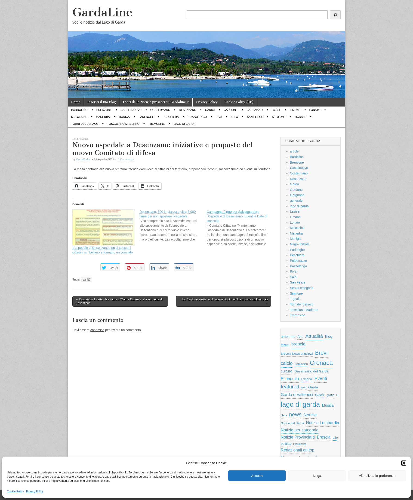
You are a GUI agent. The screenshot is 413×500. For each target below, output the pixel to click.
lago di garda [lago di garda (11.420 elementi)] (300, 404)
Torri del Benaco (84, 123)
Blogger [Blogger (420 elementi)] (285, 344)
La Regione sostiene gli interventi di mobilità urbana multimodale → (225, 301)
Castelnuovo (131, 110)
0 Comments (126, 159)
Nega (317, 476)
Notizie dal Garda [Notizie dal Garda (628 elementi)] (292, 423)
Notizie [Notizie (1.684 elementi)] (310, 414)
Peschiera (171, 117)
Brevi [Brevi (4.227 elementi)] (321, 353)
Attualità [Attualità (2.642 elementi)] (314, 336)
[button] (403, 463)
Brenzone (104, 110)
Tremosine (156, 123)
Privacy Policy (34, 491)
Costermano (160, 110)
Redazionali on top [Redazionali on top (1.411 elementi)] (297, 450)
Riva (219, 117)
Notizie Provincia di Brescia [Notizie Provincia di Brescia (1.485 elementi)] (305, 437)
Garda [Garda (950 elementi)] (313, 387)
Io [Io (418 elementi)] (337, 395)
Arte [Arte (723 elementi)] (300, 336)
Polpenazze (298, 260)
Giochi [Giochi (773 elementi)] (319, 395)
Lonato (315, 110)
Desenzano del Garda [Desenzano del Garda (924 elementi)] (311, 371)
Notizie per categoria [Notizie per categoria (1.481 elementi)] (299, 430)
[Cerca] (335, 14)
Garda (210, 110)
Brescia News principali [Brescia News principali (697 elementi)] (297, 353)
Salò (234, 117)
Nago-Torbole (299, 244)
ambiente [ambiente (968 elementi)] (288, 336)
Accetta (257, 476)
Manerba (103, 117)
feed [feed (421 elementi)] (303, 387)
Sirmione (279, 117)
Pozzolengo (197, 117)
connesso (97, 330)
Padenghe (146, 117)
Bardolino (79, 110)
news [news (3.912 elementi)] (295, 415)
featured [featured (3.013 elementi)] (290, 387)
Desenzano (187, 110)
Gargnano (255, 110)
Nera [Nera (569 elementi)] (284, 415)
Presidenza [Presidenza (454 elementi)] (299, 443)
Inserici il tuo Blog (101, 102)
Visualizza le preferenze (377, 476)
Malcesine (79, 117)
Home (75, 102)
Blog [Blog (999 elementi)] (328, 336)
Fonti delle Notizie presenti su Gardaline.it (156, 102)
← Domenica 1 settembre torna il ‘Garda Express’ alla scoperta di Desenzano (119, 301)
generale (296, 200)
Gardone (231, 110)
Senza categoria (301, 288)
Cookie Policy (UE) (239, 102)
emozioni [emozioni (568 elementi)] (306, 379)
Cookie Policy (15, 491)
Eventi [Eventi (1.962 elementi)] (320, 378)
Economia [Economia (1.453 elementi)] (290, 378)
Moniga (124, 117)
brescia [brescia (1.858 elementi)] (298, 343)
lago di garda (185, 123)
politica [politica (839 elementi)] (286, 443)
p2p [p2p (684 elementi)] (335, 437)
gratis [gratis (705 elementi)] (330, 395)
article (294, 151)
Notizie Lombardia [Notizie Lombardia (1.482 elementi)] (322, 423)
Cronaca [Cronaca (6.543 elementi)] (321, 362)
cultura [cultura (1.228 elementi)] (286, 371)
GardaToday (83, 159)
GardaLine (102, 12)
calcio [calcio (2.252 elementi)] (287, 363)
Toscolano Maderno (123, 123)
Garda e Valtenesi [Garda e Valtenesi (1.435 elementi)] (297, 394)
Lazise (276, 110)
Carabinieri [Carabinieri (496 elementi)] (301, 363)
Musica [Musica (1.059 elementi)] (328, 405)
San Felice (255, 117)
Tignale (300, 117)
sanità (86, 279)
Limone (295, 110)
